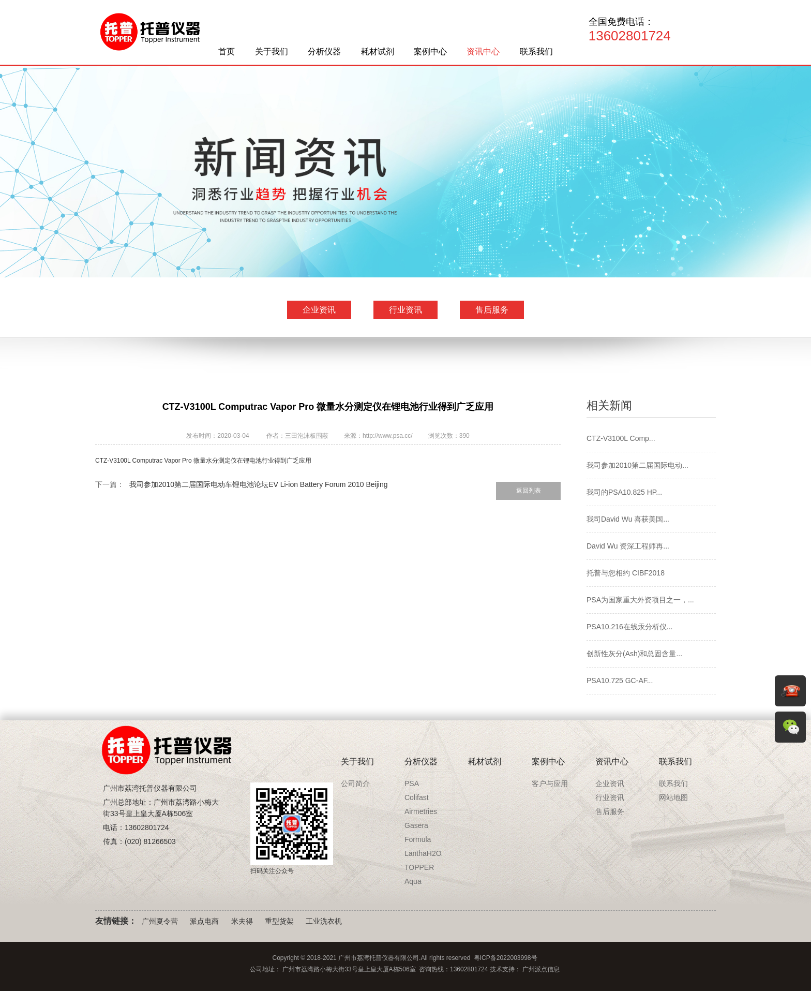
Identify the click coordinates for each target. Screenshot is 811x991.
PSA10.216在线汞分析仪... (630, 627)
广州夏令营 (160, 921)
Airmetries (420, 811)
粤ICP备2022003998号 (505, 958)
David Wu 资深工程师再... (628, 546)
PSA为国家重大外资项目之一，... (640, 600)
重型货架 (279, 921)
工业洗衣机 (324, 921)
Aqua (413, 881)
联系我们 (536, 51)
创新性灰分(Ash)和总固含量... (634, 653)
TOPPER (419, 867)
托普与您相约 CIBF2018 (626, 573)
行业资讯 (405, 309)
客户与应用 (550, 783)
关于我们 (271, 51)
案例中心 (430, 51)
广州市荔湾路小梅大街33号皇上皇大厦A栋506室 (348, 969)
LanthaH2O (423, 853)
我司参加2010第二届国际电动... (637, 465)
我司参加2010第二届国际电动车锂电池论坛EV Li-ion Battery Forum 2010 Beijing (258, 484)
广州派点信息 (541, 969)
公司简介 (355, 783)
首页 (226, 51)
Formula (417, 839)
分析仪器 (324, 51)
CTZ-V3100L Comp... (621, 438)
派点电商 (204, 921)
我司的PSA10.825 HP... (624, 492)
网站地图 (673, 797)
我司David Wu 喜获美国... (628, 519)
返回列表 (528, 490)
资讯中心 (483, 51)
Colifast (416, 797)
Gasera (416, 825)
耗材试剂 (377, 51)
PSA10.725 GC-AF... (620, 680)
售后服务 (491, 309)
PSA (411, 783)
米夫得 (242, 921)
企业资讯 (319, 309)
